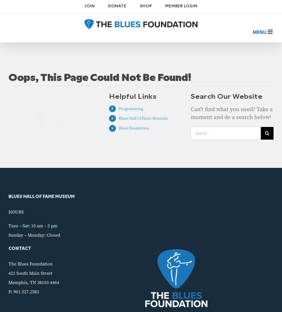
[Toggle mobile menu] (259, 32)
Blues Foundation (134, 128)
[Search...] (226, 133)
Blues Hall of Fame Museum (143, 118)
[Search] (267, 133)
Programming (131, 108)
